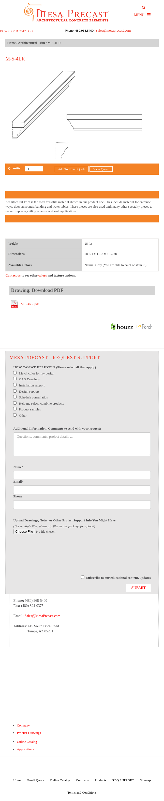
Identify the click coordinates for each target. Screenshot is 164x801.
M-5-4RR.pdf (30, 304)
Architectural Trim (31, 43)
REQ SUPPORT (123, 780)
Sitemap (145, 780)
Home (11, 43)
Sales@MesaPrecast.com (42, 616)
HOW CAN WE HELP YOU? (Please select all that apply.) (54, 367)
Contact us (13, 275)
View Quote (101, 169)
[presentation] (52, 557)
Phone (17, 496)
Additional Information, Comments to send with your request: (57, 428)
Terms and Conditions (82, 792)
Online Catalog (27, 742)
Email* (18, 481)
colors (42, 275)
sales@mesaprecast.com (113, 30)
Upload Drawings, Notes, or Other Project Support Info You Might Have (64, 520)
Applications (25, 749)
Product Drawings (29, 733)
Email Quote (35, 780)
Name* (18, 467)
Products (101, 780)
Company (23, 725)
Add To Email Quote (71, 169)
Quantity (14, 168)
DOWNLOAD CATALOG (16, 31)
